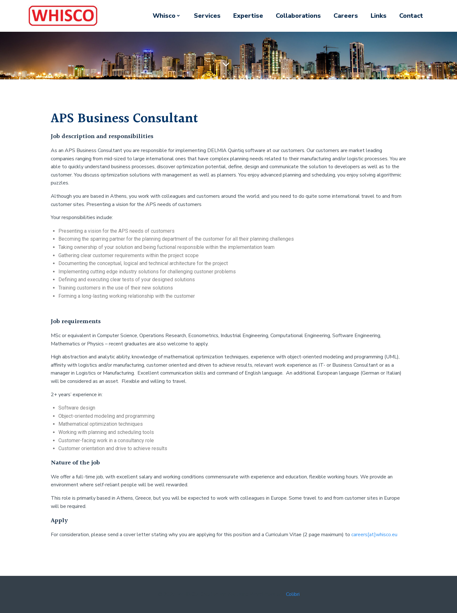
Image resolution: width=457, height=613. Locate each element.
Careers (346, 15)
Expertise (248, 15)
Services (207, 15)
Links (379, 15)
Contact (411, 15)
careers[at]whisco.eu (374, 534)
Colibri (293, 594)
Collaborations (298, 15)
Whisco (167, 15)
